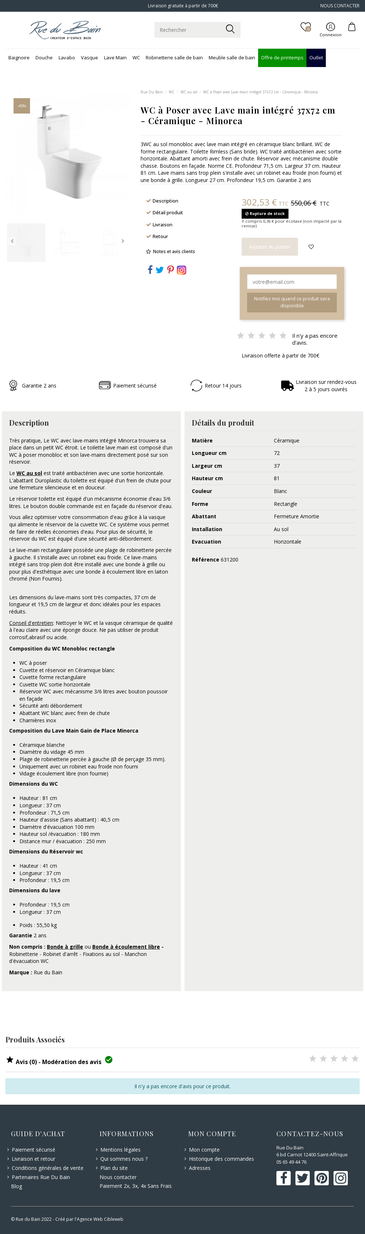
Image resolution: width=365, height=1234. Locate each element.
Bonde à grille (65, 946)
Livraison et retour (33, 1158)
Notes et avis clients (174, 251)
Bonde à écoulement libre (126, 946)
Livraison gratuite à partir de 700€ (182, 6)
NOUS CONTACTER (340, 6)
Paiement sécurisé (33, 1149)
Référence (205, 559)
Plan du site (114, 1167)
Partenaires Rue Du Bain (41, 1177)
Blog (16, 1186)
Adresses (200, 1167)
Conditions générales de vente (47, 1167)
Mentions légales (120, 1149)
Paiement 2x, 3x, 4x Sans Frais (136, 1185)
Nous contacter (118, 1177)
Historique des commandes (221, 1158)
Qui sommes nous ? (124, 1158)
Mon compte (204, 1149)
